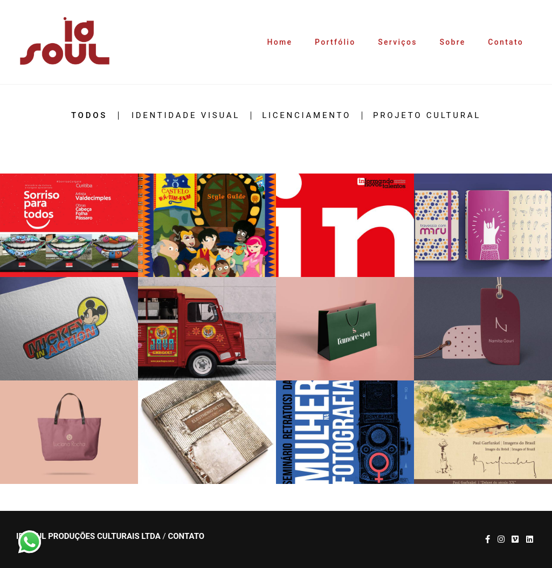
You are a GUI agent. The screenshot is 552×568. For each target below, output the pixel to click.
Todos (89, 116)
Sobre (452, 42)
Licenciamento (306, 116)
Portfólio (335, 42)
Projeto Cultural (427, 116)
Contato (505, 42)
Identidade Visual (186, 116)
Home (280, 42)
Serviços (397, 42)
